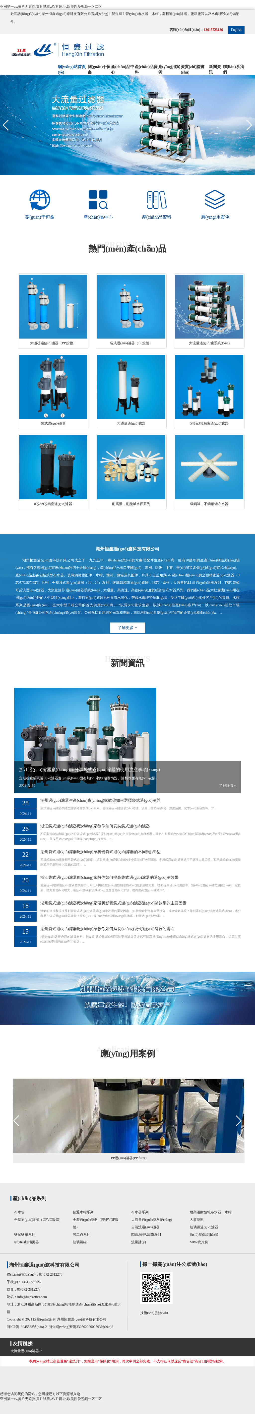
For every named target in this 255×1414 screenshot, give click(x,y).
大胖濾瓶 (197, 1220)
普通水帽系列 (83, 1212)
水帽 (155, 14)
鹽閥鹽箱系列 (24, 1235)
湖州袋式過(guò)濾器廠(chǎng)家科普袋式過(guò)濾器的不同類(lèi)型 (100, 852)
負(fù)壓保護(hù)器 (204, 1235)
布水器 (143, 14)
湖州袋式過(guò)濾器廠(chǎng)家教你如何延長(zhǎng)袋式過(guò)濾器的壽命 (107, 929)
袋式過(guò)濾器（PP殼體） (131, 343)
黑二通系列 (81, 1235)
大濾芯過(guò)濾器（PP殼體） (53, 343)
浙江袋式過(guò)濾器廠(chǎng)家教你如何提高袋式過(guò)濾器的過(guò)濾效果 (109, 877)
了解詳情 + (227, 786)
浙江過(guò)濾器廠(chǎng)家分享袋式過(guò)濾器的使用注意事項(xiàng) (89, 769)
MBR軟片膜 (199, 1242)
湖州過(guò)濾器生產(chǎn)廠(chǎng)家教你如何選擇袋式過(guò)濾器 (100, 800)
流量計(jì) (138, 1242)
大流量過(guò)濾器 (24, 1351)
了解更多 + (127, 627)
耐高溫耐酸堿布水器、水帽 (211, 1212)
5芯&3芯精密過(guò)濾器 (209, 423)
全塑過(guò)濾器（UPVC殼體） (38, 1220)
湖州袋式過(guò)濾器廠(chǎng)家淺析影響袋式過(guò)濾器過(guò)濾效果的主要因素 (113, 903)
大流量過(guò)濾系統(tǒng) (209, 343)
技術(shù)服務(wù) (155, 1313)
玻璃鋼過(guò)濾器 (204, 1227)
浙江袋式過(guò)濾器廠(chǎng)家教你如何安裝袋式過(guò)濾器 (95, 826)
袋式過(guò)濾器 (53, 423)
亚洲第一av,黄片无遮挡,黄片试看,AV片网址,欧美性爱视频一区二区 (51, 6)
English (236, 30)
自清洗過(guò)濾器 (145, 1227)
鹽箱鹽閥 (197, 14)
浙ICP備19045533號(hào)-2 (27, 1327)
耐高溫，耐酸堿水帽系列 (131, 504)
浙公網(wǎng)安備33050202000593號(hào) (80, 1327)
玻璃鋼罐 (80, 1242)
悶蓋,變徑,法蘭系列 (146, 1235)
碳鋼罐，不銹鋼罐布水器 (209, 504)
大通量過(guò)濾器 (131, 423)
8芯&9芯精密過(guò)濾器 (53, 504)
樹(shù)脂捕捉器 (26, 1242)
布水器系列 (140, 1212)
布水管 (19, 1212)
